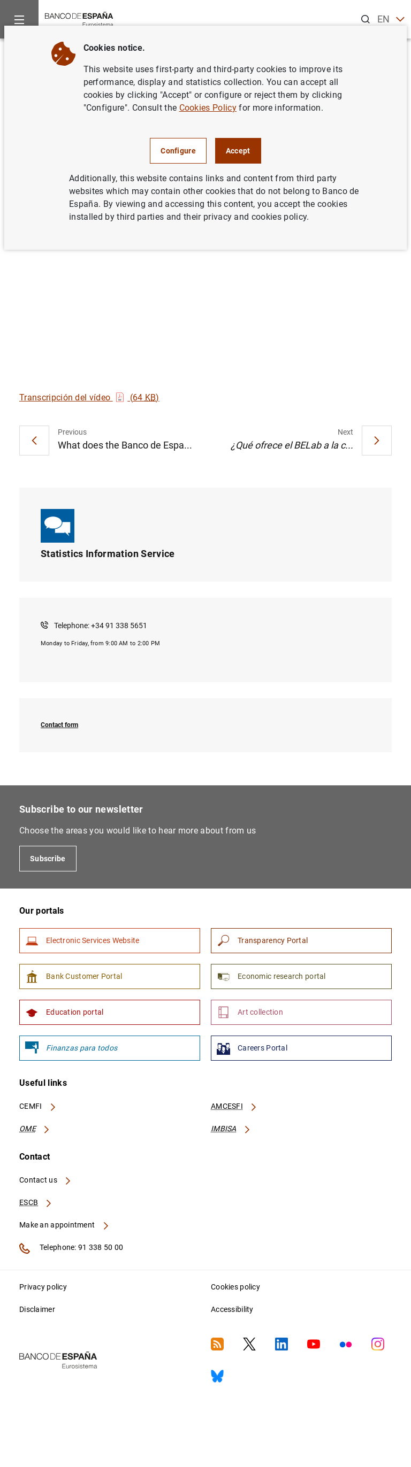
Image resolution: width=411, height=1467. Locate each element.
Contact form (59, 725)
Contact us (45, 1180)
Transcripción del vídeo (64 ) (89, 397)
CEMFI (38, 1106)
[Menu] (19, 19)
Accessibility (232, 1309)
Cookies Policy (208, 108)
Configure (178, 150)
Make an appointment (64, 1225)
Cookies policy (235, 1287)
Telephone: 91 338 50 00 (71, 1248)
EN (391, 19)
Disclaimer (37, 1309)
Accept (238, 150)
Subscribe (48, 858)
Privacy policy (43, 1287)
